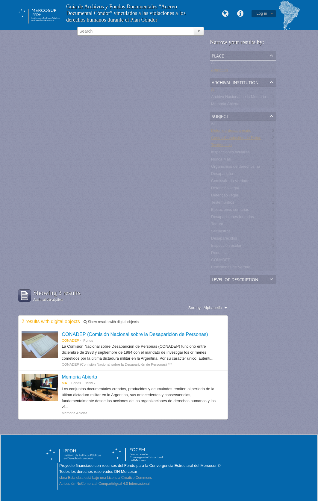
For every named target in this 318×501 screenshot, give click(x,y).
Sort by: (195, 307)
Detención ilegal (225, 189)
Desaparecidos (224, 239)
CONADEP (220, 261)
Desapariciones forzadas (232, 218)
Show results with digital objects (111, 322)
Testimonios (221, 146)
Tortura (217, 225)
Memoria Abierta (225, 105)
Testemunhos (222, 203)
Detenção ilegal (224, 196)
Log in (262, 13)
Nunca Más (221, 160)
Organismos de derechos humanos (241, 167)
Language (225, 13)
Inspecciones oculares (230, 153)
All (213, 64)
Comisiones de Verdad (230, 268)
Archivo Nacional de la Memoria (238, 98)
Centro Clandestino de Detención (240, 139)
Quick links (240, 13)
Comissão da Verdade (230, 182)
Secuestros (221, 232)
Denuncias (220, 254)
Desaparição (222, 174)
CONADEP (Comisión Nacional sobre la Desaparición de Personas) (135, 334)
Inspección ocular (226, 246)
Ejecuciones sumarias (230, 210)
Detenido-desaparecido (231, 131)
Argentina (219, 71)
